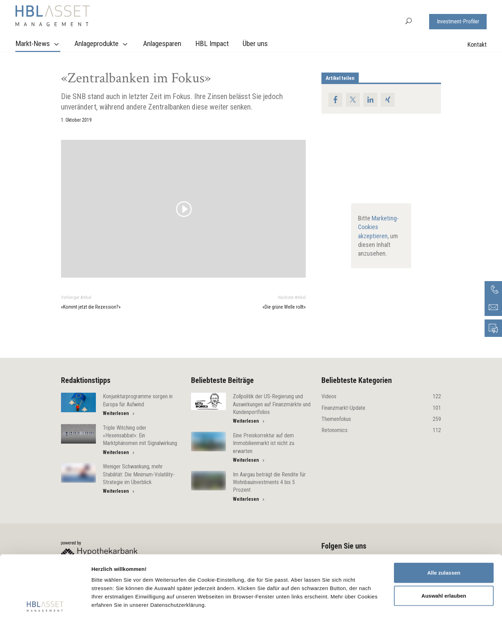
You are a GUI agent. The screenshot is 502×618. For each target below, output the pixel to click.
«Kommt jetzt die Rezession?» (91, 307)
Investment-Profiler (458, 21)
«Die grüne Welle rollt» (284, 307)
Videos (381, 396)
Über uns (255, 43)
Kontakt (477, 44)
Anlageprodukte (101, 43)
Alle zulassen (443, 511)
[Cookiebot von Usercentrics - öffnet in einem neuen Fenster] (45, 604)
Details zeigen (370, 604)
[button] (408, 20)
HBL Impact (212, 43)
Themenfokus (381, 419)
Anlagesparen (162, 43)
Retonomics (381, 430)
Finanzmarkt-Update (381, 408)
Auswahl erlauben (443, 534)
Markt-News (38, 43)
